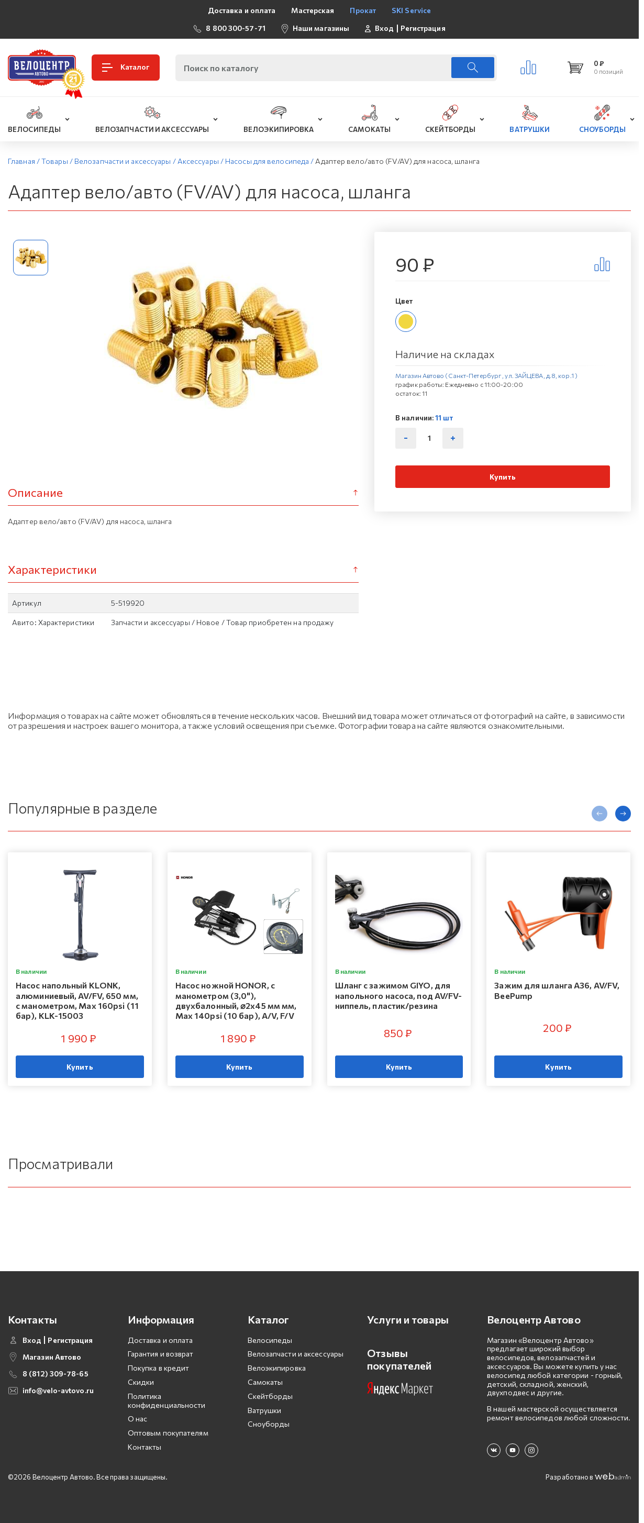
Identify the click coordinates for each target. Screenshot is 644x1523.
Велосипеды (270, 1340)
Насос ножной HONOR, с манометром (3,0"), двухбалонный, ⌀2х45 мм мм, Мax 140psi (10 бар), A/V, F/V (236, 1001)
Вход (384, 28)
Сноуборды (269, 1423)
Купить (503, 476)
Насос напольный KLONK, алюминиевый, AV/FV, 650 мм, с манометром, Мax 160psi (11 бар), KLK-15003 (77, 1001)
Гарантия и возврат (161, 1353)
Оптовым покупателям (168, 1432)
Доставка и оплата (242, 10)
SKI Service (411, 10)
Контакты (145, 1446)
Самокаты (265, 1381)
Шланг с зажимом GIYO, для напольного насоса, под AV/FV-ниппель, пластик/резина (398, 995)
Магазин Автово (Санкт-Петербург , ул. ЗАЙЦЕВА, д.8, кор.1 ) (486, 375)
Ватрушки (265, 1410)
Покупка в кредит (159, 1367)
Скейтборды (270, 1396)
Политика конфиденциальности (167, 1400)
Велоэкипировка (277, 1367)
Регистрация (423, 28)
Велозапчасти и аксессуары (296, 1353)
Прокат (363, 10)
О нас (138, 1418)
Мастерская (312, 10)
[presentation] (599, 813)
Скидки (141, 1381)
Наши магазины (321, 28)
